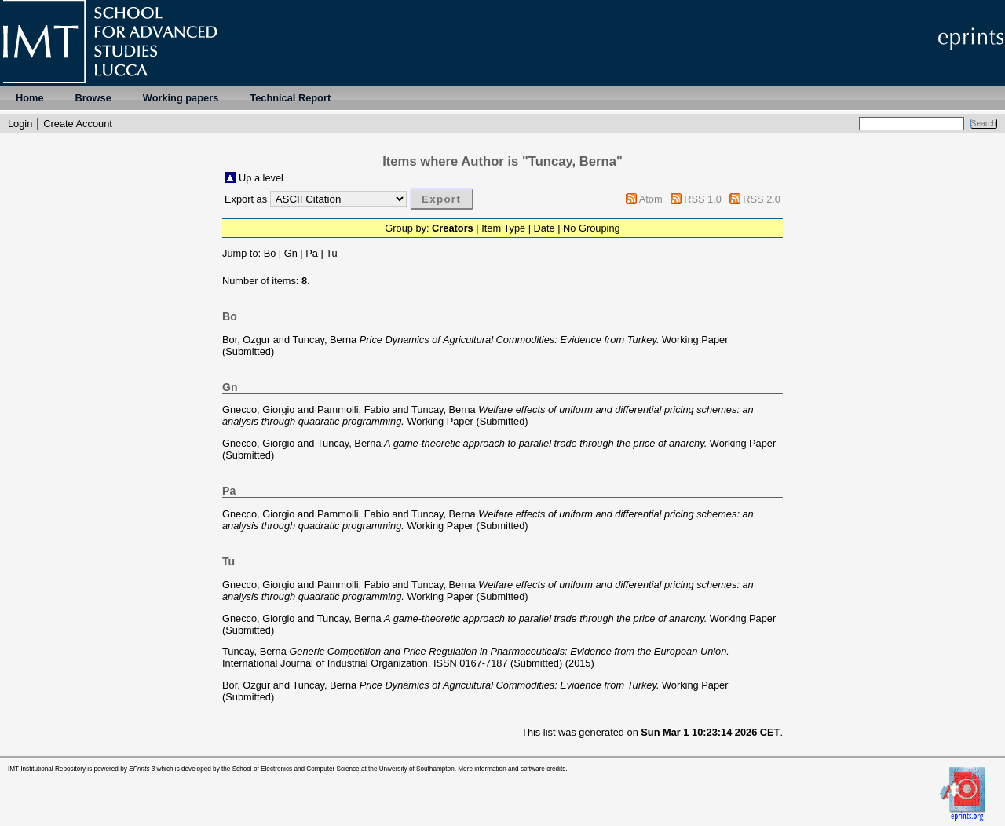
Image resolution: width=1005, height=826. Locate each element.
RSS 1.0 (703, 199)
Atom (651, 199)
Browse (93, 98)
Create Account (77, 124)
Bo (270, 253)
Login (20, 124)
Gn (291, 253)
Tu (331, 253)
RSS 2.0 (761, 199)
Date (544, 228)
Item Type (503, 228)
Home (30, 98)
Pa (311, 253)
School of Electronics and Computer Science (296, 769)
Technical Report (290, 98)
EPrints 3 (142, 769)
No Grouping (591, 228)
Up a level (261, 178)
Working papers (180, 98)
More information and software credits (511, 769)
